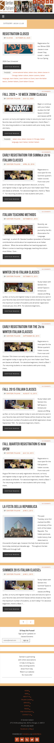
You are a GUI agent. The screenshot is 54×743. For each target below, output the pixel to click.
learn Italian (14, 78)
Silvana (9, 38)
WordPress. (37, 734)
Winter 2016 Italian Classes (21, 272)
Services (27, 703)
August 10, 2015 (30, 393)
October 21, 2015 (30, 219)
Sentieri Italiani (13, 81)
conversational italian (20, 72)
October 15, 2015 (30, 276)
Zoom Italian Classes (26, 81)
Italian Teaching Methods (19, 215)
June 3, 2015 (28, 511)
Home (27, 691)
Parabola (26, 734)
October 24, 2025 (23, 38)
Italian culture (23, 75)
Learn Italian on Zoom (27, 78)
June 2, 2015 (28, 574)
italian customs (34, 75)
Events (26, 706)
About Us (26, 696)
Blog (31, 729)
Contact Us (26, 715)
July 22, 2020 (28, 99)
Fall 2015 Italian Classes (19, 389)
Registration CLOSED (16, 34)
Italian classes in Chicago (31, 139)
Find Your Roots (26, 712)
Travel (26, 709)
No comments (46, 91)
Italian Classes (26, 700)
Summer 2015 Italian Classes (22, 570)
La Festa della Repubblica (20, 506)
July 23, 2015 (28, 453)
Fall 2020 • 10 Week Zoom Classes (25, 94)
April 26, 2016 (28, 164)
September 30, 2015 (31, 336)
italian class (33, 72)
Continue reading (12, 67)
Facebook (24, 729)
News (27, 694)
